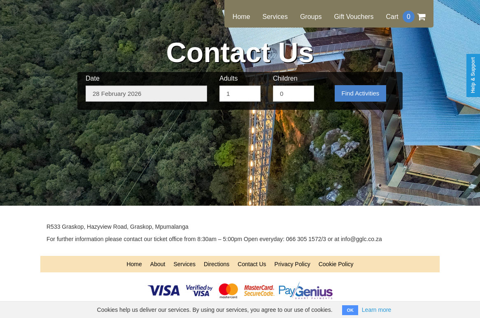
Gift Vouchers (353, 16)
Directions (216, 264)
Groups (311, 16)
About (157, 264)
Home (241, 16)
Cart (405, 17)
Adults (228, 78)
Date (93, 78)
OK (350, 310)
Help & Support (473, 75)
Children (285, 78)
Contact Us (252, 264)
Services (275, 16)
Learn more (376, 309)
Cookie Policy (336, 264)
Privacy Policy (292, 264)
